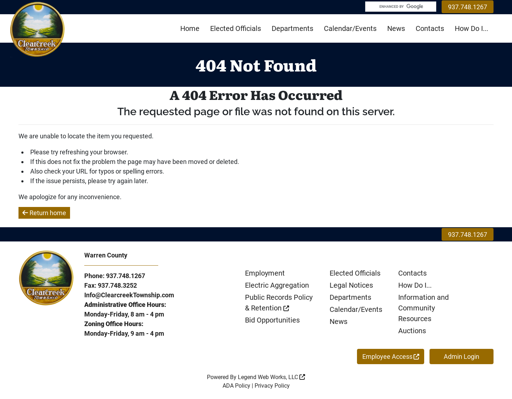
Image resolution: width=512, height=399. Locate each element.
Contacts (430, 28)
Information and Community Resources (423, 308)
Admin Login (461, 356)
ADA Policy (236, 385)
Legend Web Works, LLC (271, 377)
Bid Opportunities (272, 320)
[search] (397, 7)
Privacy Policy (272, 385)
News (396, 28)
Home (189, 28)
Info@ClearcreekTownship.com (129, 295)
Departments (292, 28)
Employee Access (390, 356)
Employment (265, 273)
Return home (44, 213)
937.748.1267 (467, 7)
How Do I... (471, 28)
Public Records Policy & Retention (279, 302)
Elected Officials (235, 28)
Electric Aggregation (277, 285)
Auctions (412, 330)
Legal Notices (351, 285)
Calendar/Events (350, 28)
